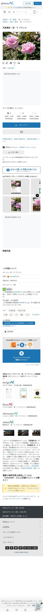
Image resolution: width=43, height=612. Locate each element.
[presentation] (37, 393)
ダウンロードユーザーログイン (25, 496)
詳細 (28, 605)
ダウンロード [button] (21, 125)
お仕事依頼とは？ (9, 326)
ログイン (35, 450)
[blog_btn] (20, 548)
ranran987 (10, 68)
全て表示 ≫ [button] (36, 314)
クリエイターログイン (14, 498)
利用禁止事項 (7, 139)
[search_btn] (14, 12)
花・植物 (13, 19)
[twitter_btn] (7, 548)
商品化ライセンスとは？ (28, 147)
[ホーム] (7, 610)
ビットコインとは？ (33, 365)
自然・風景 (14, 22)
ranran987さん (18, 292)
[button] (28, 3)
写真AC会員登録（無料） (29, 468)
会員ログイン (16, 450)
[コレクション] (25, 610)
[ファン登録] (17, 610)
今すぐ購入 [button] (13, 152)
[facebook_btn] (11, 548)
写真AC (5, 19)
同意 (33, 605)
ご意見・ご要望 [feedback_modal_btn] (30, 548)
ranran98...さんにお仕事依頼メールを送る (18, 323)
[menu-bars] (5, 12)
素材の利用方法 (19, 139)
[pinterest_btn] (16, 548)
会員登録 (35, 466)
